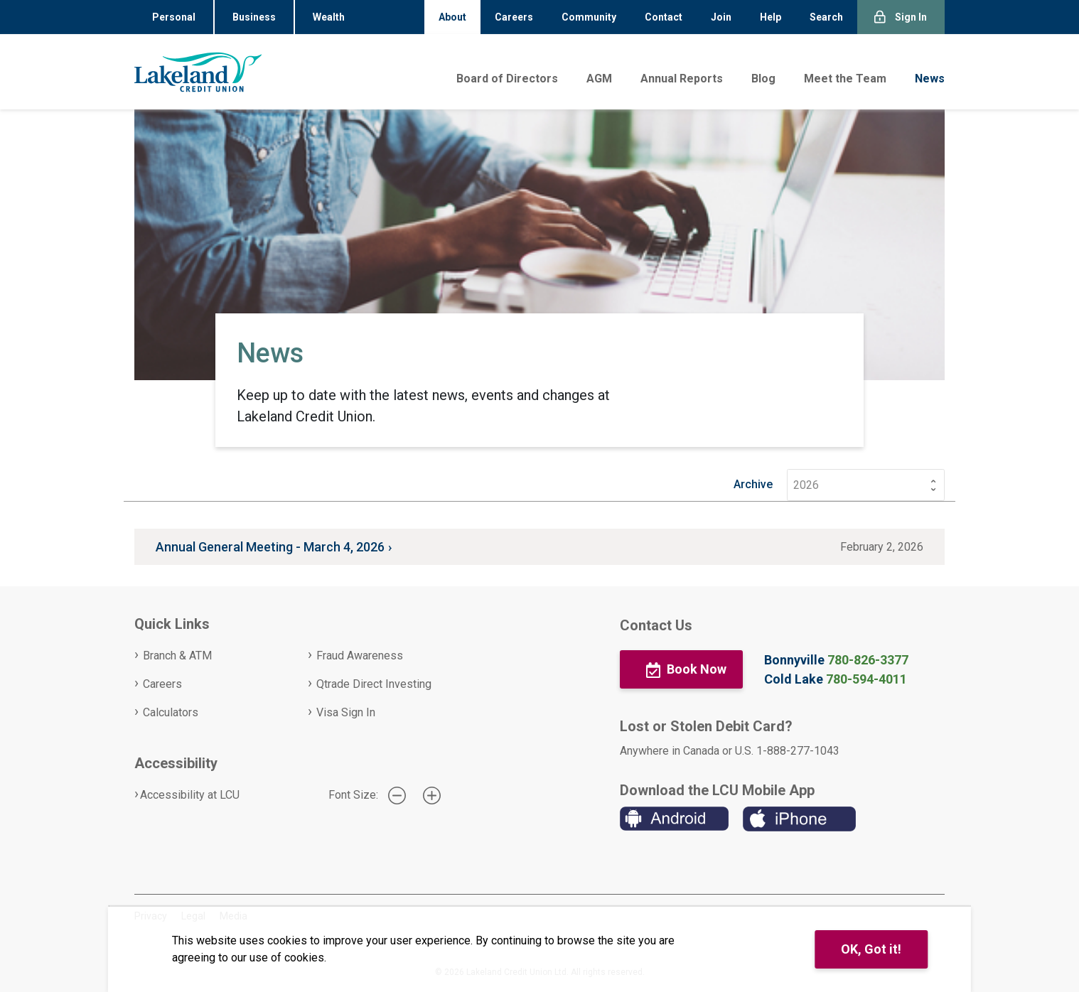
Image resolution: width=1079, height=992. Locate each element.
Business (254, 17)
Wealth (329, 17)
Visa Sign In (345, 712)
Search (826, 17)
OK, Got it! (871, 949)
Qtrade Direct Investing (373, 684)
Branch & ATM (177, 655)
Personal (173, 17)
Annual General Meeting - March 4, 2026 (270, 546)
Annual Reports (681, 78)
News (930, 78)
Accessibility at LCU (190, 795)
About (452, 17)
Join (721, 17)
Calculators (170, 712)
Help (770, 17)
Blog (763, 78)
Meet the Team (845, 78)
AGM (599, 78)
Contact (663, 17)
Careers (514, 17)
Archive (753, 484)
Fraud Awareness (359, 655)
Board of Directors (507, 78)
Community (589, 17)
